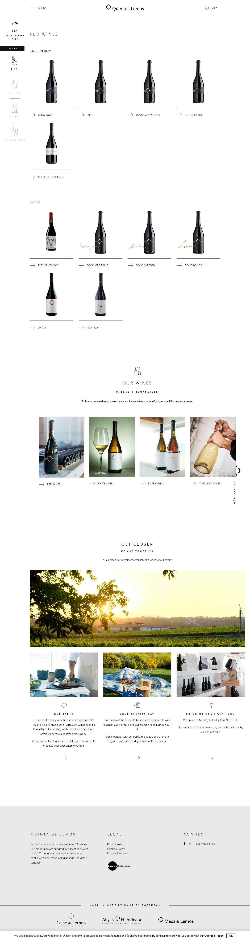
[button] (211, 8)
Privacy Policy (115, 844)
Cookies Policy (116, 849)
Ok (231, 936)
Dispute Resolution (118, 853)
